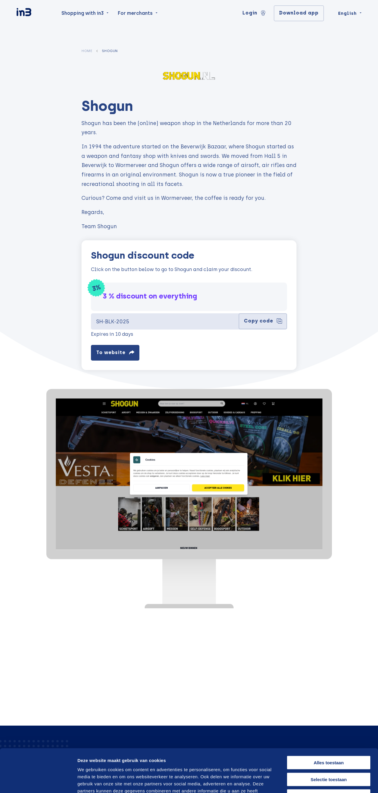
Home (87, 51)
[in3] (34, 24)
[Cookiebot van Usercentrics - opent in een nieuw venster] (38, 781)
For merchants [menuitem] (135, 24)
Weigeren (328, 755)
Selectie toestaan (329, 738)
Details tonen (317, 781)
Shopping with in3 (82, 24)
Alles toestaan (329, 721)
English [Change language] (347, 24)
